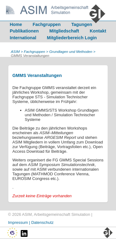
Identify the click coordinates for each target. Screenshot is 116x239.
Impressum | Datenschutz (31, 222)
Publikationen (24, 30)
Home (16, 24)
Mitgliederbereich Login (72, 37)
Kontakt (98, 30)
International (23, 37)
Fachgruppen (47, 24)
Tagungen (81, 24)
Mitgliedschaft (64, 30)
